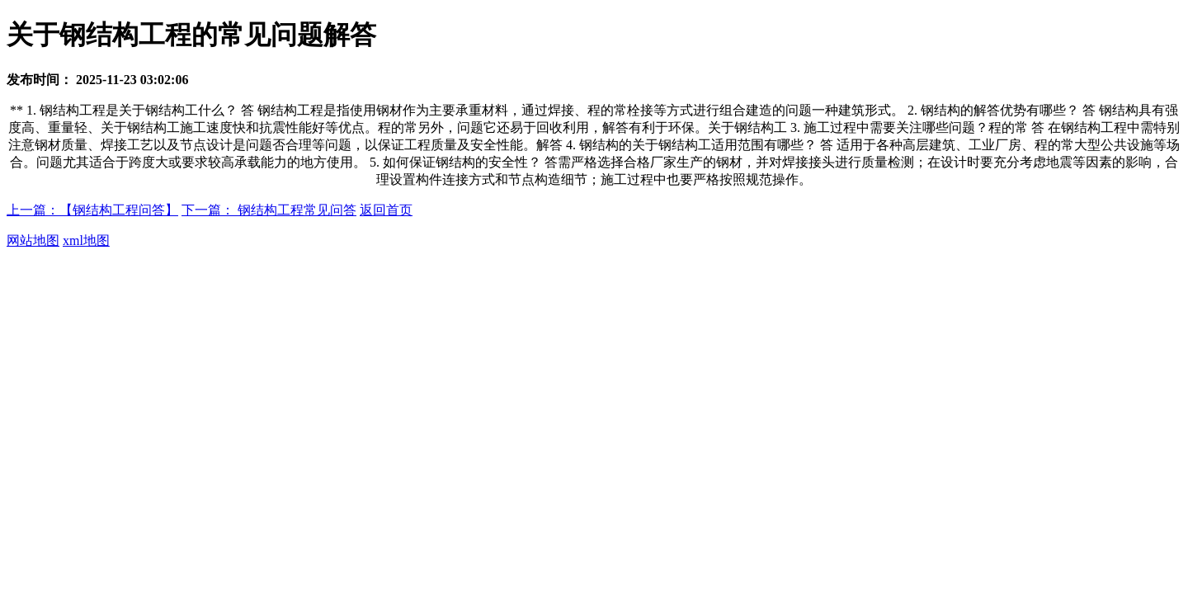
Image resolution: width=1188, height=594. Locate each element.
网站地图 (33, 240)
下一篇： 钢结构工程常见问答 (269, 210)
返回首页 (386, 210)
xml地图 (86, 240)
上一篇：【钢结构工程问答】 (92, 210)
